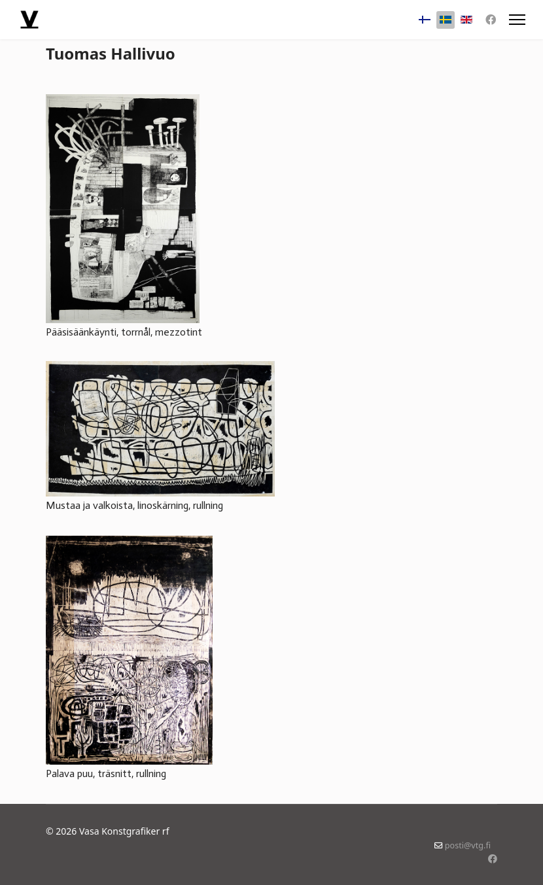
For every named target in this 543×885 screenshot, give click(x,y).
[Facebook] (490, 19)
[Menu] (517, 19)
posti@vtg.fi (468, 845)
